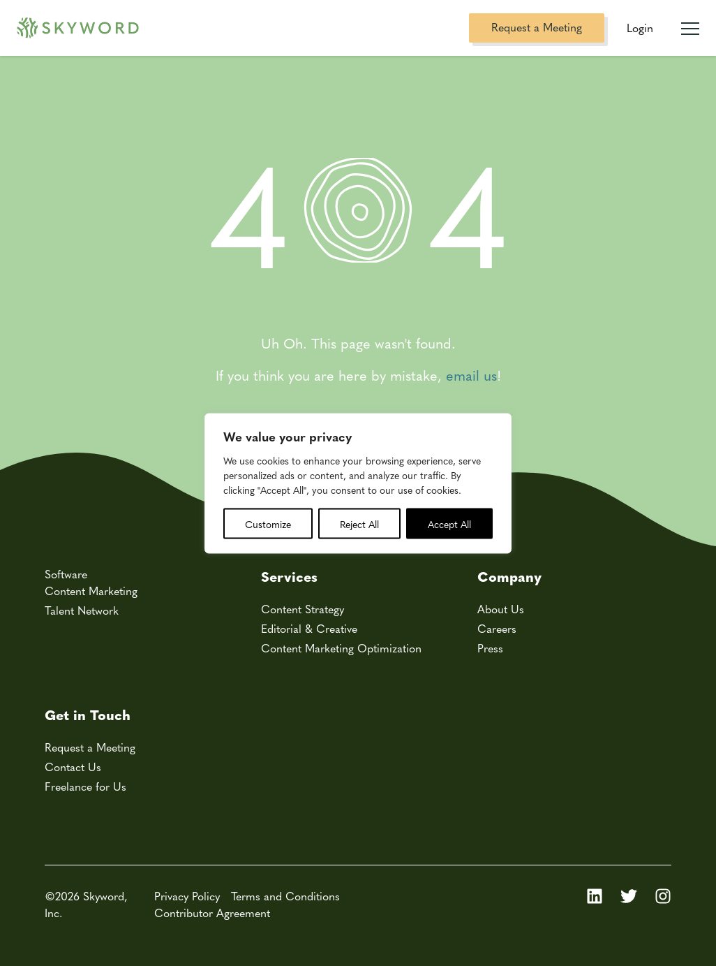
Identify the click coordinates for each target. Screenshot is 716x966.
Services (289, 576)
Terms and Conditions (285, 896)
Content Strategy (302, 609)
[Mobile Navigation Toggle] (690, 23)
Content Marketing (91, 591)
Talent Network (82, 610)
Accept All (449, 523)
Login (640, 28)
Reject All (359, 523)
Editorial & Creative (309, 628)
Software (66, 574)
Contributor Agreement (212, 913)
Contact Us (73, 767)
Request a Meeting (536, 27)
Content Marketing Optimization (341, 648)
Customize (268, 523)
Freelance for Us (85, 786)
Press (490, 648)
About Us (500, 609)
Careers (496, 628)
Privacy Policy (187, 896)
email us (471, 375)
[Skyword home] (78, 28)
